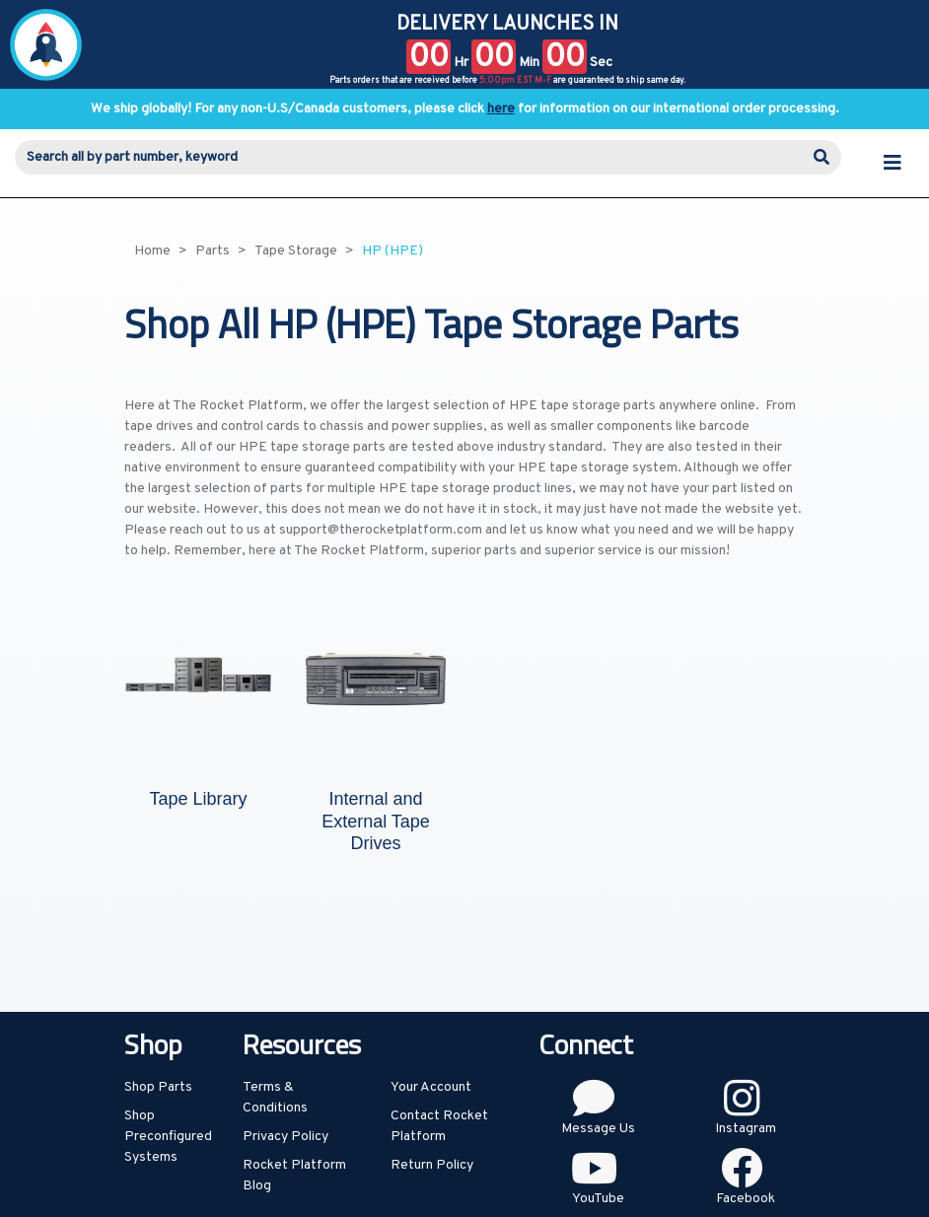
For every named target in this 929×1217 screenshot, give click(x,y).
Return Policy (432, 1165)
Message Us (598, 1128)
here (501, 109)
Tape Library (198, 799)
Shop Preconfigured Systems (168, 1137)
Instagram (745, 1128)
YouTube (598, 1198)
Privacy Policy (285, 1136)
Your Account (431, 1087)
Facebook (745, 1198)
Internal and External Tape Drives (376, 821)
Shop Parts (158, 1087)
